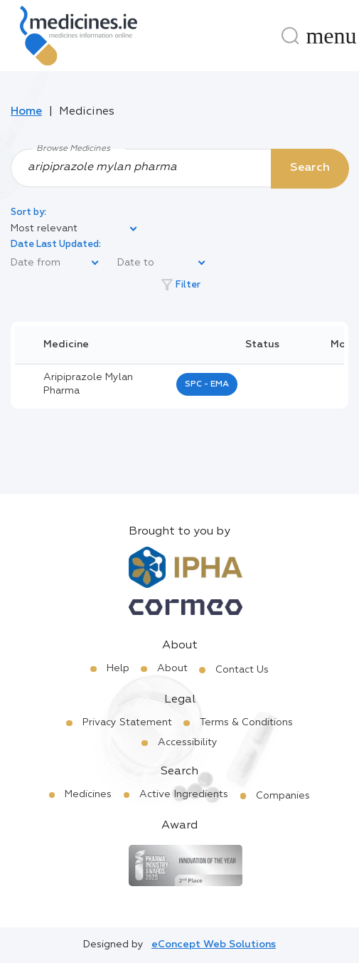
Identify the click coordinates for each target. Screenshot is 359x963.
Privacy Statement (127, 722)
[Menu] (331, 36)
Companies (283, 796)
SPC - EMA (207, 384)
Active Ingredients (183, 794)
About (172, 668)
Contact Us (242, 670)
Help (118, 668)
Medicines (88, 794)
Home (26, 111)
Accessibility (188, 742)
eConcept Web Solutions (213, 944)
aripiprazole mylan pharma (88, 384)
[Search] (290, 36)
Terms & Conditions (246, 722)
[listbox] (75, 229)
